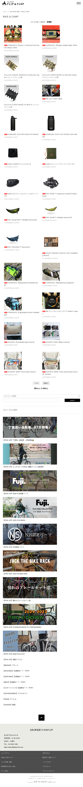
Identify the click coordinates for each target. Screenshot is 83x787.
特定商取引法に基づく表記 (8, 766)
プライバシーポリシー (48, 771)
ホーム (5, 11)
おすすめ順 (34, 22)
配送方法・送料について (49, 757)
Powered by (41, 782)
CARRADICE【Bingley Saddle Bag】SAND (59, 45)
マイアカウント (47, 766)
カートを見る (4, 771)
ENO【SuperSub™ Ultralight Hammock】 (21, 220)
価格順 (42, 22)
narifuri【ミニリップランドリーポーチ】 (58, 164)
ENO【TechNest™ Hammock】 (17, 247)
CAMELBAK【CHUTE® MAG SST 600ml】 (21, 134)
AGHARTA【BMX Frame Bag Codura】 (20, 372)
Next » (46, 383)
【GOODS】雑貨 (14, 11)
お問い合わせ (46, 753)
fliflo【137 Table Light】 (52, 99)
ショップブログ (47, 762)
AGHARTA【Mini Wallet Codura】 (56, 342)
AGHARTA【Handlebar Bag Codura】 (19, 342)
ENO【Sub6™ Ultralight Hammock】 (57, 217)
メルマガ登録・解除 (6, 762)
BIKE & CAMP (25, 11)
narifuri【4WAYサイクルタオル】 (17, 164)
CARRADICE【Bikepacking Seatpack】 (58, 283)
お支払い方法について (7, 757)
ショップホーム (5, 753)
